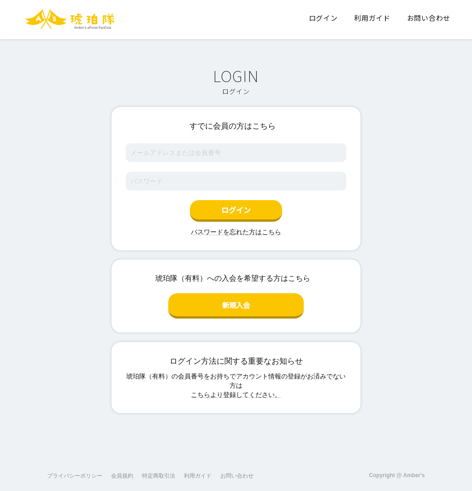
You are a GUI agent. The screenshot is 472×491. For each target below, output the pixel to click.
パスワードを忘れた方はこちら (236, 232)
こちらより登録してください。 (236, 391)
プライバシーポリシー (74, 472)
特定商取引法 (158, 472)
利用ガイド (198, 472)
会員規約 (122, 472)
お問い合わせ (237, 472)
